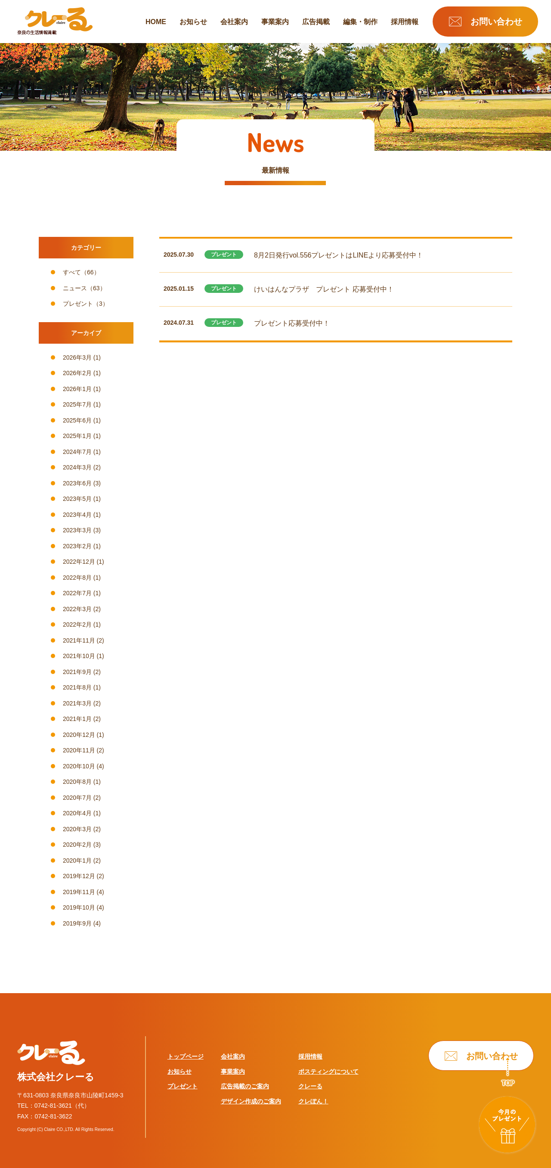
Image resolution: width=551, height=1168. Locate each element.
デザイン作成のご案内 (251, 1101)
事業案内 (275, 22)
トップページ (185, 1056)
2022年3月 (77, 609)
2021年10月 (79, 655)
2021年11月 (79, 640)
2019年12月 (79, 876)
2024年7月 (77, 451)
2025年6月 (77, 420)
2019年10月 (79, 907)
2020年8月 (77, 781)
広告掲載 (316, 22)
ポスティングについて (328, 1071)
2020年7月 (77, 797)
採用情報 (404, 22)
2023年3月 (77, 530)
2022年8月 (77, 577)
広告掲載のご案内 (245, 1086)
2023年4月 (77, 514)
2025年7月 (77, 404)
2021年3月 (77, 703)
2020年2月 (77, 844)
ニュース (75, 288)
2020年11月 (79, 750)
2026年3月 (77, 357)
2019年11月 (79, 891)
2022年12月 (79, 561)
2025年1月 (77, 435)
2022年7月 (77, 593)
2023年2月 (77, 546)
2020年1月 (77, 860)
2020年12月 (79, 734)
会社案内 (234, 22)
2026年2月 (77, 373)
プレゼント (78, 303)
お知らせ (193, 22)
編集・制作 (360, 22)
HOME (155, 22)
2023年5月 (77, 498)
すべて (72, 272)
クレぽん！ (313, 1101)
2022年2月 (77, 624)
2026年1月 (77, 388)
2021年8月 (77, 687)
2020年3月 (77, 829)
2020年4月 (77, 813)
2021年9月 (77, 671)
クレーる (310, 1086)
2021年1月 (77, 718)
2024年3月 (77, 467)
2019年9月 (77, 923)
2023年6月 (77, 483)
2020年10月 (79, 766)
